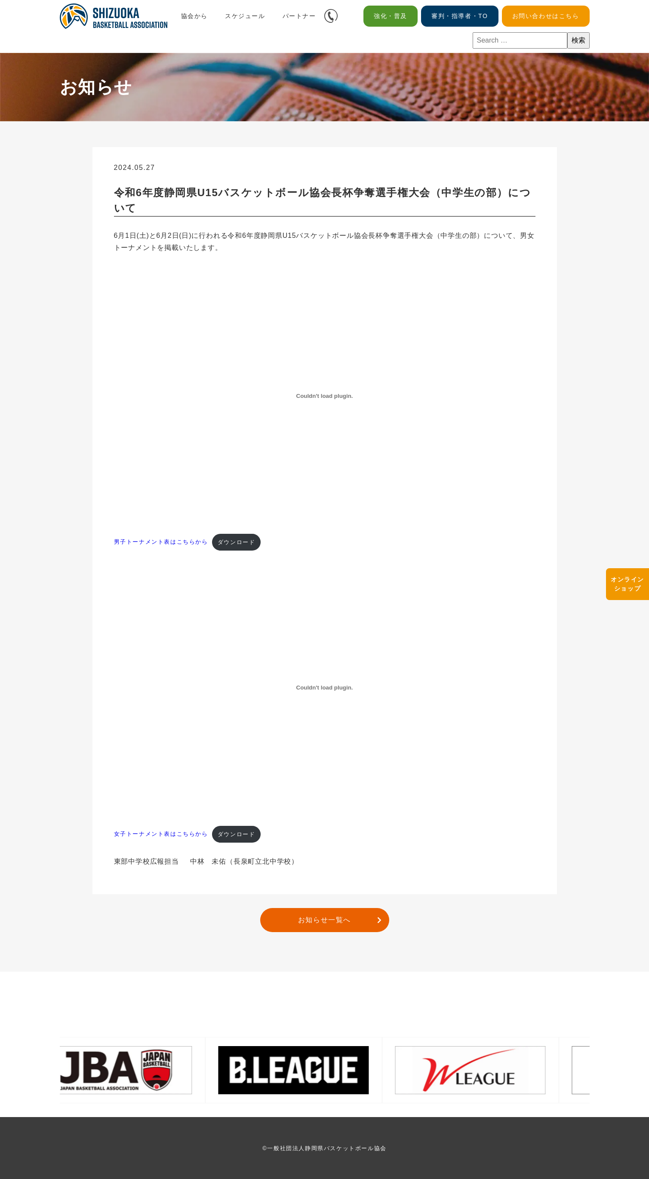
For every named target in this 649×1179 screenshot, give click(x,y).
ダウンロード (236, 542)
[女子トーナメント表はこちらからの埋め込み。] (324, 688)
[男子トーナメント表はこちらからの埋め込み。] (324, 396)
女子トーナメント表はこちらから (161, 834)
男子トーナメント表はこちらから (161, 542)
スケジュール (245, 15)
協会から (194, 15)
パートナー (299, 15)
